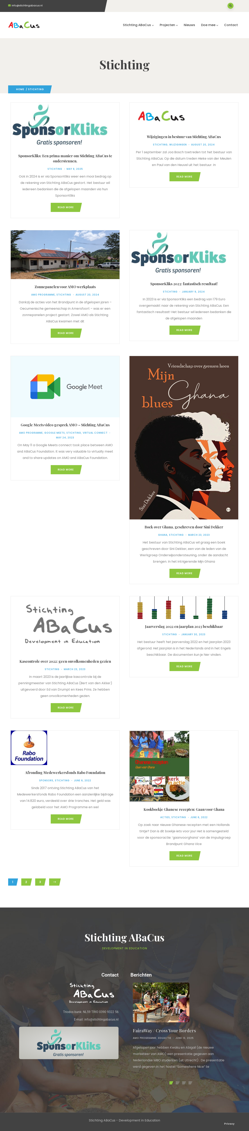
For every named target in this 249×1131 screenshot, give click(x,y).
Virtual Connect (95, 432)
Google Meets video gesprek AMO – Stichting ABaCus (65, 425)
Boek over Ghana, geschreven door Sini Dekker (184, 527)
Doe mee (209, 25)
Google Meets (54, 432)
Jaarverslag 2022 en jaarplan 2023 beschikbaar (184, 626)
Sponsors (46, 780)
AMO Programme (43, 294)
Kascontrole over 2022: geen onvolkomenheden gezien (65, 661)
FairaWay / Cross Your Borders (164, 1030)
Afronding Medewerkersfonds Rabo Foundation (65, 772)
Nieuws (189, 25)
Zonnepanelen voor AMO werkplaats (65, 286)
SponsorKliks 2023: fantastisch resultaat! (184, 283)
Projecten (169, 25)
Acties (165, 817)
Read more (66, 207)
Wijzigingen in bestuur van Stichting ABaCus (184, 136)
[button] (170, 1082)
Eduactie (164, 1038)
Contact (231, 25)
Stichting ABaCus (138, 25)
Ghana (162, 535)
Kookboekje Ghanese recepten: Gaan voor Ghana (184, 809)
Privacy (229, 1123)
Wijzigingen (178, 144)
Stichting (55, 169)
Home (20, 89)
